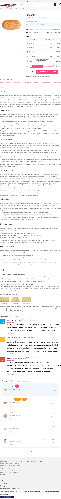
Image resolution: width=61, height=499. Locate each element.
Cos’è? (1, 82)
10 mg (28, 36)
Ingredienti (8, 82)
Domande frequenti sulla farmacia (40, 1)
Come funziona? (27, 82)
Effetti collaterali (57, 82)
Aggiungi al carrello (47, 72)
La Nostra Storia (17, 1)
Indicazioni (36, 82)
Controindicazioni (46, 82)
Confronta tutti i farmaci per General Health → (30, 451)
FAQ (1, 87)
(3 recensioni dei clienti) (39, 18)
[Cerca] (55, 4)
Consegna (26, 1)
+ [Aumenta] (32, 71)
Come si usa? (17, 82)
